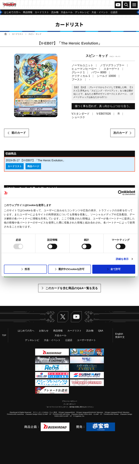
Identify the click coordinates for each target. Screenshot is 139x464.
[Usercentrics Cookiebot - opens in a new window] (120, 192)
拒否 (27, 269)
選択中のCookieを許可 (71, 269)
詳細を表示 (122, 258)
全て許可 (115, 269)
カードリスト (17, 34)
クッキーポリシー (70, 404)
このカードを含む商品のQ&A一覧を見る (71, 288)
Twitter (62, 316)
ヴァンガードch (118, 4)
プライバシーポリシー (69, 401)
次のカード (120, 132)
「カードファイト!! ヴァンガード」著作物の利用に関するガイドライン (69, 407)
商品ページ (33, 166)
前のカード (18, 132)
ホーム (5, 34)
